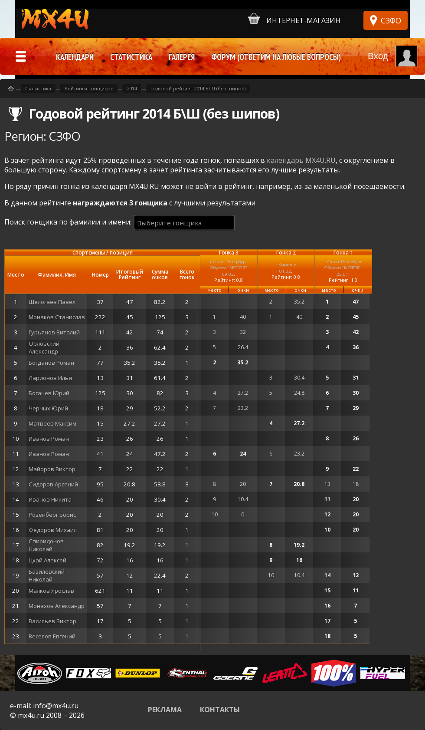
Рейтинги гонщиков (89, 88)
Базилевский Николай (47, 575)
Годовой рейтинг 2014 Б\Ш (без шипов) (197, 88)
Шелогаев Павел (52, 302)
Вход (378, 56)
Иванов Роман (49, 439)
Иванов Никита (50, 499)
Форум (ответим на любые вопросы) (276, 57)
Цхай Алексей (47, 560)
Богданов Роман (51, 363)
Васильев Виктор (52, 621)
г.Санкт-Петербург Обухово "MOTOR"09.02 (228, 268)
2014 (132, 88)
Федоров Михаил (53, 530)
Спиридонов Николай (46, 545)
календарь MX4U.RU (301, 160)
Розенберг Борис (52, 515)
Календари (75, 57)
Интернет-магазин (294, 19)
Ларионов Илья (50, 378)
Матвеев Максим (52, 423)
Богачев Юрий (49, 393)
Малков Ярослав (51, 591)
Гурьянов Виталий (54, 332)
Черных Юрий (48, 408)
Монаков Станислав (57, 317)
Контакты (220, 709)
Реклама (165, 709)
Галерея (182, 57)
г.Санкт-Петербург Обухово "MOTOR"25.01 (343, 268)
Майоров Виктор (52, 469)
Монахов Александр (57, 606)
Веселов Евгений (52, 636)
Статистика (38, 88)
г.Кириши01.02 (286, 268)
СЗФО (391, 20)
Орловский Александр (44, 347)
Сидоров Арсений (53, 484)
